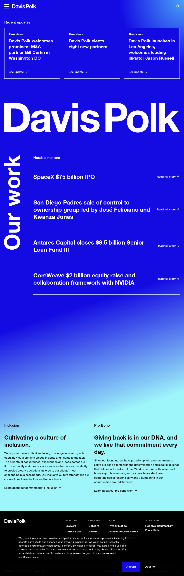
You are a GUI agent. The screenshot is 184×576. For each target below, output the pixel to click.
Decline (150, 566)
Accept (131, 566)
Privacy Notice (117, 526)
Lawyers (70, 526)
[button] (6, 6)
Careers (93, 526)
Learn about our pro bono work (113, 490)
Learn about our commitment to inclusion (30, 487)
